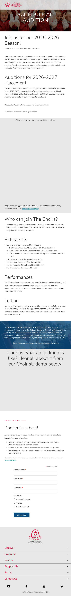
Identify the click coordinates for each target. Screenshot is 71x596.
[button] (64, 5)
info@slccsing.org (10, 460)
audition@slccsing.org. (30, 208)
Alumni (19, 503)
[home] (13, 4)
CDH (47, 592)
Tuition (45, 105)
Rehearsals (27, 105)
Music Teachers (22, 506)
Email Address (20, 469)
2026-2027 (14, 91)
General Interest (23, 499)
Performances (37, 105)
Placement (18, 105)
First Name (18, 478)
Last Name (18, 487)
